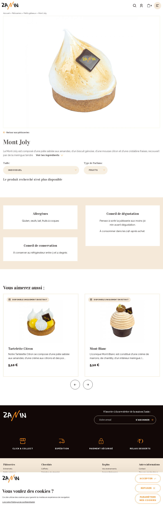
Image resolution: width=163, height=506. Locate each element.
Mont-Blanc (98, 349)
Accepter (148, 478)
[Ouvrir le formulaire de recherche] (134, 5)
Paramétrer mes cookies (148, 498)
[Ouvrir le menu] (157, 5)
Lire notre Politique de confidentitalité (18, 502)
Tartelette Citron (20, 349)
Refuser (148, 488)
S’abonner (144, 420)
